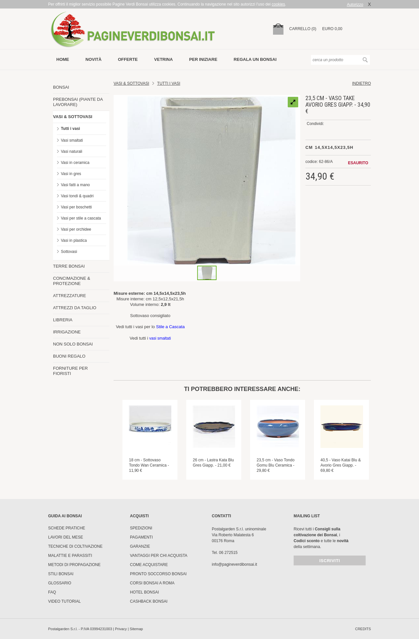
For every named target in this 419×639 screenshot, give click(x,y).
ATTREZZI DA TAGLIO (74, 307)
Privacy (121, 629)
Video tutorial (64, 601)
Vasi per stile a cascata (81, 218)
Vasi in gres (71, 173)
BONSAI (61, 87)
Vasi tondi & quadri (77, 196)
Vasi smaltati (72, 140)
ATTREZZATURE (69, 295)
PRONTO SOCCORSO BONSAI (158, 574)
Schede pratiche (66, 528)
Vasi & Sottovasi (131, 83)
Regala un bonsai (255, 59)
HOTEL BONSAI (144, 592)
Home (62, 59)
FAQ (52, 592)
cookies (278, 4)
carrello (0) (303, 29)
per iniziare (203, 59)
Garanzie (140, 546)
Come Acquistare (149, 564)
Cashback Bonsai (149, 601)
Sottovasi (69, 251)
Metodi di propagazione (74, 564)
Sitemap (136, 629)
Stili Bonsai (60, 574)
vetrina (163, 59)
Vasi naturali (71, 151)
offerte (128, 59)
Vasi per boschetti (76, 207)
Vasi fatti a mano (75, 185)
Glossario (59, 583)
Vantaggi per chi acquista (158, 555)
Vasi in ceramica (75, 162)
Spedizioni (141, 528)
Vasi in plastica (74, 240)
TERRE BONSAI (69, 266)
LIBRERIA (62, 319)
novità (93, 59)
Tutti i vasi (70, 128)
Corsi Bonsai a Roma (152, 583)
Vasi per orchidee (76, 229)
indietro (361, 83)
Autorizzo (355, 4)
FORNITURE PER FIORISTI (70, 371)
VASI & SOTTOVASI (72, 116)
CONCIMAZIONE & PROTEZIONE (71, 281)
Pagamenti (141, 537)
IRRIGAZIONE (67, 331)
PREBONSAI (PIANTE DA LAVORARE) (78, 102)
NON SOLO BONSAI (73, 344)
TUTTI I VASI (168, 83)
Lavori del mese (65, 537)
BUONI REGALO (69, 356)
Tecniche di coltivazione (75, 546)
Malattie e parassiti (70, 555)
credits (363, 629)
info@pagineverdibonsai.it (234, 564)
